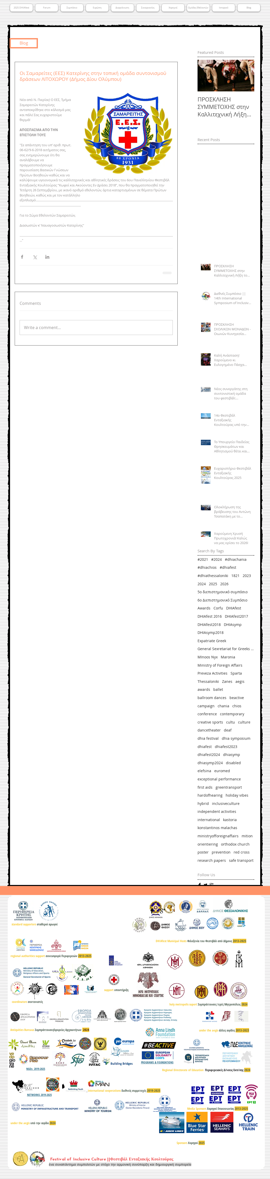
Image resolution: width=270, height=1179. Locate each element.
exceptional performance (219, 779)
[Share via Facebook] (22, 256)
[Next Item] (246, 76)
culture (244, 722)
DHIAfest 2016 (210, 616)
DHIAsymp (233, 624)
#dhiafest (228, 567)
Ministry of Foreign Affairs (220, 665)
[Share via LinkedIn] (47, 256)
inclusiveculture (226, 803)
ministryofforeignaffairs (218, 835)
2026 (224, 583)
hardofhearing (210, 795)
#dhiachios (207, 567)
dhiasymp (231, 754)
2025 (213, 583)
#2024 (216, 559)
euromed (222, 770)
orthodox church (235, 844)
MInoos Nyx (208, 657)
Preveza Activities (212, 673)
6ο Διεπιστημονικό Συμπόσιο (222, 600)
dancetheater (209, 730)
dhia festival (208, 738)
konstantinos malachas (217, 827)
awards (204, 689)
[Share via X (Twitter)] (34, 256)
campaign (206, 705)
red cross (242, 852)
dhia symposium (236, 738)
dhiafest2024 (209, 754)
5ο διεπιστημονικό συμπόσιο (223, 591)
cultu (230, 722)
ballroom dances (212, 697)
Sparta (236, 673)
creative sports (210, 722)
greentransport (229, 787)
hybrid (203, 803)
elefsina (204, 770)
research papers (212, 860)
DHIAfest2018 (209, 624)
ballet (218, 689)
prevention (221, 852)
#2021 (203, 559)
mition (247, 835)
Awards (204, 608)
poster (203, 852)
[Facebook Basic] (200, 885)
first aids (205, 787)
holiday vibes (237, 795)
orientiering (208, 844)
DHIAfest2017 (236, 616)
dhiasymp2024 (210, 762)
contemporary (232, 713)
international (209, 819)
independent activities (217, 811)
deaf (228, 730)
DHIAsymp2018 (211, 632)
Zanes (227, 681)
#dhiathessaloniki (213, 575)
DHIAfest (233, 608)
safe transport (241, 860)
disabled (233, 762)
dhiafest (205, 746)
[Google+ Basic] (211, 885)
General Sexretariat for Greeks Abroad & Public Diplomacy (226, 648)
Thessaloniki (208, 681)
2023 (247, 575)
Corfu (218, 608)
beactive (237, 697)
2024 (202, 583)
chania (223, 705)
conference (207, 713)
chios (236, 705)
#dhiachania (236, 559)
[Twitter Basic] (205, 885)
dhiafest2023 (226, 746)
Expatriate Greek (212, 640)
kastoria (230, 819)
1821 (235, 575)
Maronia (228, 657)
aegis (239, 681)
